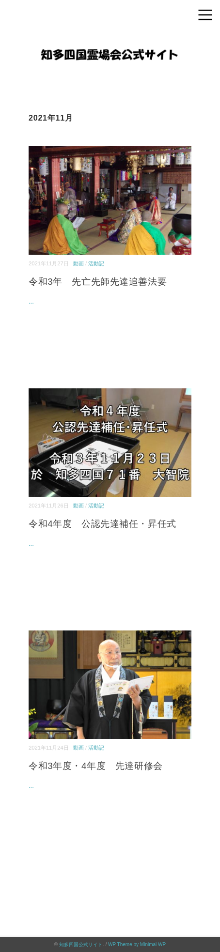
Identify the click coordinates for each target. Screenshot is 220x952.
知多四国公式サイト (81, 944)
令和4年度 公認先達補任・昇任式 (102, 524)
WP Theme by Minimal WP (137, 944)
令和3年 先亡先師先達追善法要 (98, 281)
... (31, 301)
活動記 (96, 263)
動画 (78, 263)
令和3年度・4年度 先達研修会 (96, 766)
